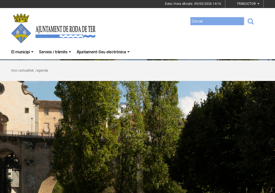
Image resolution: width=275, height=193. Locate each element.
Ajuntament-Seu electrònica (103, 52)
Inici (14, 70)
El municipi (22, 52)
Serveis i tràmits (55, 52)
